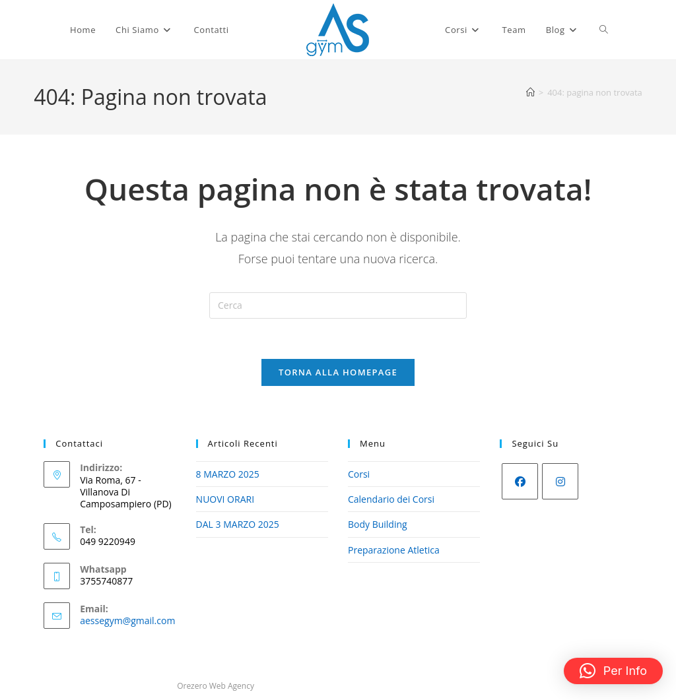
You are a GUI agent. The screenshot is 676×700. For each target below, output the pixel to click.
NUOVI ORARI (225, 499)
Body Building (377, 524)
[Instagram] (560, 481)
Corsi (359, 474)
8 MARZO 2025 (227, 474)
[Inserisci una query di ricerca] (338, 305)
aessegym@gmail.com (127, 620)
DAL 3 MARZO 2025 (237, 524)
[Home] (530, 92)
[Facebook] (520, 481)
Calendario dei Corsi (391, 499)
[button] (613, 671)
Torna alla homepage (338, 372)
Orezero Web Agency (215, 685)
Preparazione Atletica (394, 550)
